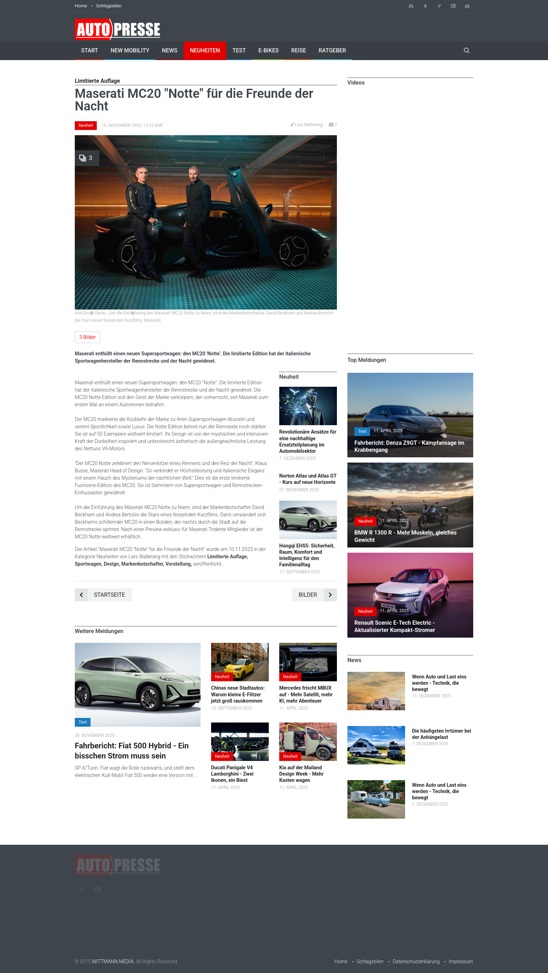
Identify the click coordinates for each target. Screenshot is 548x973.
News (169, 50)
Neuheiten (205, 50)
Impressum (461, 961)
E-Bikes (268, 50)
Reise (298, 50)
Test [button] (83, 722)
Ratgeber (332, 50)
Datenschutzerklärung (416, 961)
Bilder (318, 594)
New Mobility (130, 50)
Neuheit (86, 125)
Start (89, 50)
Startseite (100, 594)
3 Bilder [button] (87, 337)
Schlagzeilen (109, 5)
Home (81, 5)
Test (239, 50)
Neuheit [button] (222, 676)
